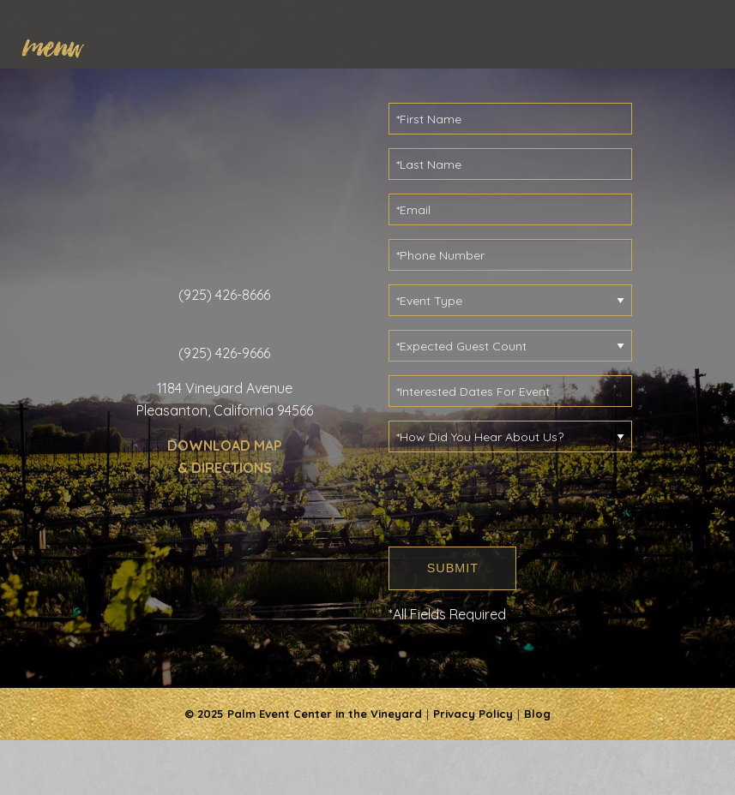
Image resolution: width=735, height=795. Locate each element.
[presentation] (519, 499)
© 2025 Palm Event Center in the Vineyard (303, 713)
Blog (537, 713)
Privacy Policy (473, 713)
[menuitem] (61, 45)
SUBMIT (453, 568)
